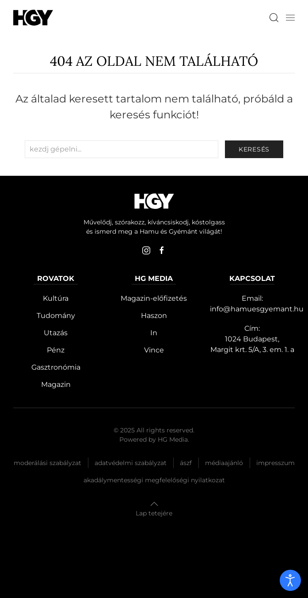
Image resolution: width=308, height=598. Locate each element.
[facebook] (161, 250)
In (153, 333)
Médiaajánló (224, 463)
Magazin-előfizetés (154, 298)
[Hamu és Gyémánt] (33, 17)
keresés (254, 149)
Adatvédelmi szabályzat (131, 463)
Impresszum (275, 463)
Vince (154, 350)
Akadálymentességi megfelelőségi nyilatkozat (154, 480)
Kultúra (55, 298)
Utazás (56, 333)
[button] (290, 17)
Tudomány (56, 315)
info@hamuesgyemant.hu (257, 309)
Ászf (186, 463)
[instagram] (146, 250)
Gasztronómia (55, 367)
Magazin (56, 384)
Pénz (56, 350)
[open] (290, 580)
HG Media (173, 439)
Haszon (154, 315)
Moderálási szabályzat (47, 463)
